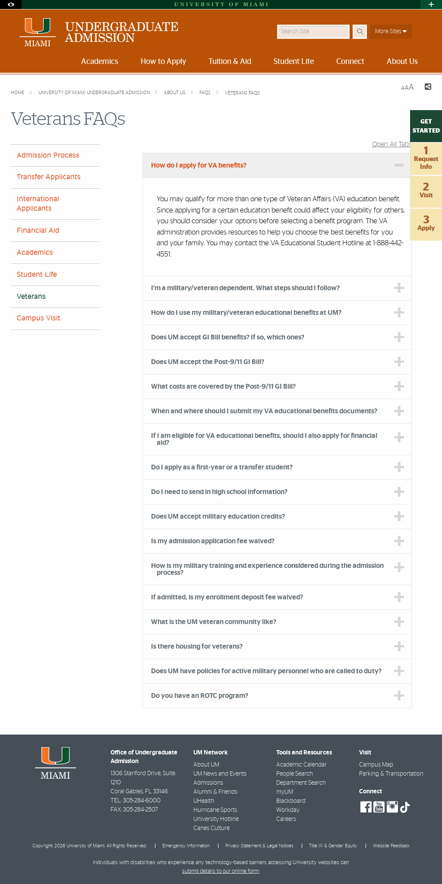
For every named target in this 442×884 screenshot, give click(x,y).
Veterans (31, 296)
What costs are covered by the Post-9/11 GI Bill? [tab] (223, 386)
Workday (288, 810)
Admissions (208, 783)
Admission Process (48, 155)
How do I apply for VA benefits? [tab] (198, 165)
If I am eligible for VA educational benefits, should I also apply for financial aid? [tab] (264, 439)
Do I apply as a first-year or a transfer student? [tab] (222, 467)
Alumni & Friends (215, 792)
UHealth (203, 801)
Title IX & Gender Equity (333, 845)
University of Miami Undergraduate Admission (94, 92)
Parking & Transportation (391, 774)
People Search (294, 774)
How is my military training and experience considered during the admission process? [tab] (267, 569)
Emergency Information (186, 845)
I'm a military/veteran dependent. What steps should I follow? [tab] (245, 288)
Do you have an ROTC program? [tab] (199, 695)
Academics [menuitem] (99, 62)
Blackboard (291, 801)
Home (18, 92)
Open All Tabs (392, 144)
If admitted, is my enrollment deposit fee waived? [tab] (227, 597)
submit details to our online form (220, 871)
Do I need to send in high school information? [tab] (220, 491)
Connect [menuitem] (350, 62)
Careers (286, 819)
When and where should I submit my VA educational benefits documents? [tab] (264, 411)
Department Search (301, 783)
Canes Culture (211, 828)
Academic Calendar (301, 765)
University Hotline (216, 819)
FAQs (205, 92)
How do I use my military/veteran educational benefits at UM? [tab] (246, 312)
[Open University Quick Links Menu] (431, 4)
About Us (175, 92)
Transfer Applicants (49, 177)
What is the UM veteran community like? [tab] (213, 621)
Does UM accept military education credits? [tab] (218, 516)
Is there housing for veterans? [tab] (197, 646)
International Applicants (38, 204)
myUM (284, 792)
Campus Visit (38, 318)
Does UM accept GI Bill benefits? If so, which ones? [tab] (227, 337)
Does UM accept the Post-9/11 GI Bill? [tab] (207, 361)
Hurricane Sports (215, 810)
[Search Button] (360, 32)
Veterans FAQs (242, 93)
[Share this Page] (426, 87)
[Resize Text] (407, 87)
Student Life (37, 274)
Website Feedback (391, 845)
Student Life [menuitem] (294, 62)
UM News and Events (219, 774)
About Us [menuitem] (402, 62)
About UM (206, 765)
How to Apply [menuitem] (163, 62)
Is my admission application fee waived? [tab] (213, 541)
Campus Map (376, 765)
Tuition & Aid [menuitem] (229, 62)
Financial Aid (38, 230)
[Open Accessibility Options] (11, 4)
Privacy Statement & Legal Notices (259, 845)
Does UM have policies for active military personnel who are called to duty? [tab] (266, 671)
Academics (35, 252)
